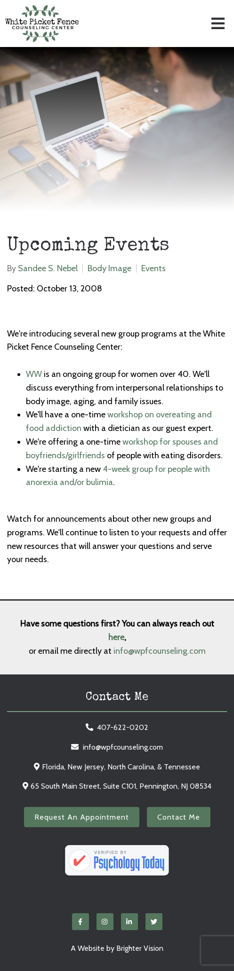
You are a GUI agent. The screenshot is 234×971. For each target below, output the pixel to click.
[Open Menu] (218, 23)
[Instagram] (105, 921)
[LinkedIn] (129, 921)
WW (35, 374)
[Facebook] (80, 921)
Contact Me (178, 817)
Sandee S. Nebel (48, 268)
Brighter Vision (139, 948)
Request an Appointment (81, 817)
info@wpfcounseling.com (159, 651)
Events (153, 268)
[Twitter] (153, 921)
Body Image (109, 268)
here (116, 637)
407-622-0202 (122, 727)
